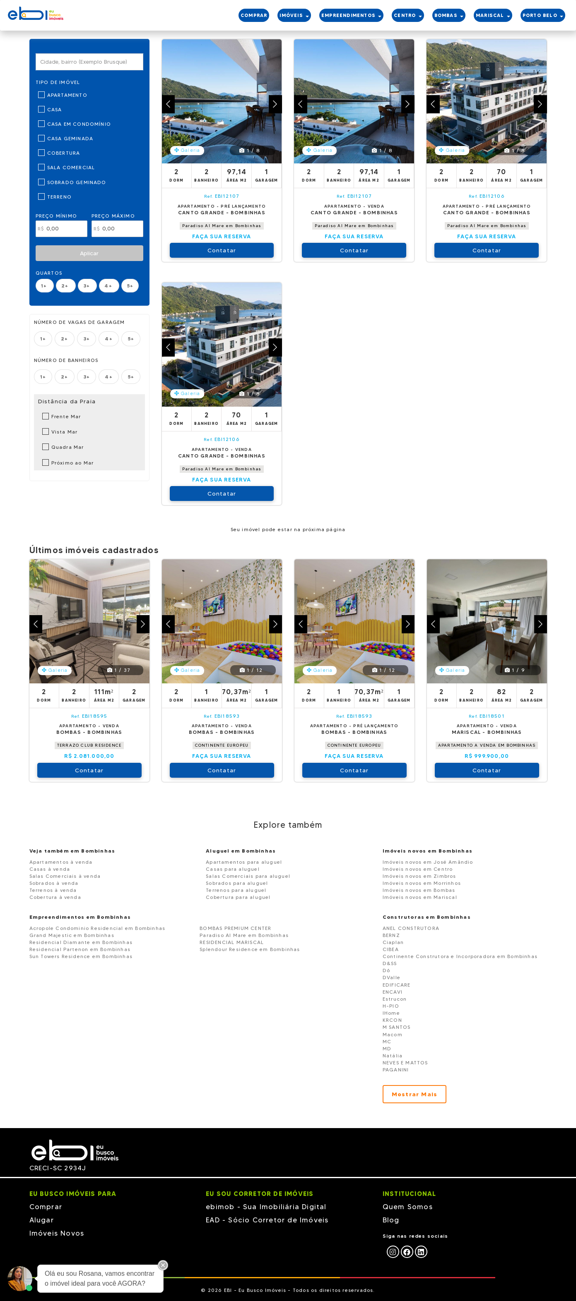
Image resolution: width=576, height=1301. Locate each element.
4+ (109, 286)
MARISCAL (493, 15)
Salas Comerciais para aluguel (248, 876)
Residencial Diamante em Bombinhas (81, 942)
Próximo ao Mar (72, 463)
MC (387, 1041)
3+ (87, 286)
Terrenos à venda (53, 890)
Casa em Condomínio (79, 124)
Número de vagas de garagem (79, 322)
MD (387, 1048)
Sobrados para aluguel (237, 883)
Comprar (45, 1207)
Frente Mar (66, 416)
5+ (130, 286)
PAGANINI (396, 1069)
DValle (391, 977)
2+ (65, 286)
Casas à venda (49, 869)
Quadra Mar (67, 447)
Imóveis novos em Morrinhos (422, 883)
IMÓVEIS (294, 15)
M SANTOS (397, 1027)
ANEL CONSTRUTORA (411, 928)
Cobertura (63, 153)
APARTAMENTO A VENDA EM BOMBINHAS (486, 745)
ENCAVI (392, 992)
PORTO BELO (543, 15)
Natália (392, 1055)
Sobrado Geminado (76, 182)
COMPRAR (254, 15)
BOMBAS (448, 15)
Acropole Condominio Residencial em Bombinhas (97, 928)
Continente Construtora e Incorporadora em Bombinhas (460, 956)
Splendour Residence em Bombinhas (250, 949)
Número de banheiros (66, 360)
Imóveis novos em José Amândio (428, 862)
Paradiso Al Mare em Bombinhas (222, 225)
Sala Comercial (71, 167)
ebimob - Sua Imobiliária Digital (266, 1207)
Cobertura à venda (55, 897)
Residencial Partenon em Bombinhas (80, 949)
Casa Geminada (70, 138)
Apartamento (67, 95)
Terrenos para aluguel (236, 890)
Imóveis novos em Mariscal (420, 897)
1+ (45, 286)
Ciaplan (393, 942)
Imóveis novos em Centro (418, 869)
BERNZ (391, 935)
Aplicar (89, 253)
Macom (392, 1034)
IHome (391, 1013)
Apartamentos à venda (61, 862)
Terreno (59, 197)
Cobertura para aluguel (238, 897)
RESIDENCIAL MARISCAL (232, 942)
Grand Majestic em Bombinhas (71, 935)
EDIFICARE (397, 985)
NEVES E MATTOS (405, 1062)
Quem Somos (408, 1207)
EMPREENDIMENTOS (351, 15)
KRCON (392, 1020)
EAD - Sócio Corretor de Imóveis (267, 1220)
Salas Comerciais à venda (65, 876)
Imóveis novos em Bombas (419, 890)
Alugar (41, 1220)
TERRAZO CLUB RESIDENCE (89, 745)
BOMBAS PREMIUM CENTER (235, 928)
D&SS (390, 963)
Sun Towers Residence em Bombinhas (81, 956)
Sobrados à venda (54, 883)
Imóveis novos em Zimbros (419, 876)
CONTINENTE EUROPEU (222, 745)
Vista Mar (64, 432)
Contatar (221, 250)
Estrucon (395, 999)
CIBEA (391, 949)
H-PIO (391, 1006)
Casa (54, 109)
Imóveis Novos (56, 1233)
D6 (386, 970)
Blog (391, 1220)
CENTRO (408, 15)
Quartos (49, 273)
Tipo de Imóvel (58, 82)
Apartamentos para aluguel (244, 862)
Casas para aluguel (233, 869)
